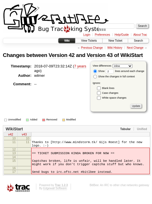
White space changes (114, 97)
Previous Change (92, 47)
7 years (80, 66)
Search (138, 40)
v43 (24, 135)
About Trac (140, 34)
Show (99, 71)
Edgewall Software (55, 194)
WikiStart (131, 55)
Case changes (110, 93)
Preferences (102, 34)
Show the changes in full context (114, 76)
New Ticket (115, 40)
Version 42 (61, 55)
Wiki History (115, 47)
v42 (10, 135)
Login (86, 34)
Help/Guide (122, 34)
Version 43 (100, 55)
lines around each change (125, 71)
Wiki (66, 40)
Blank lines (108, 88)
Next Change (135, 47)
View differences (102, 65)
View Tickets (89, 40)
